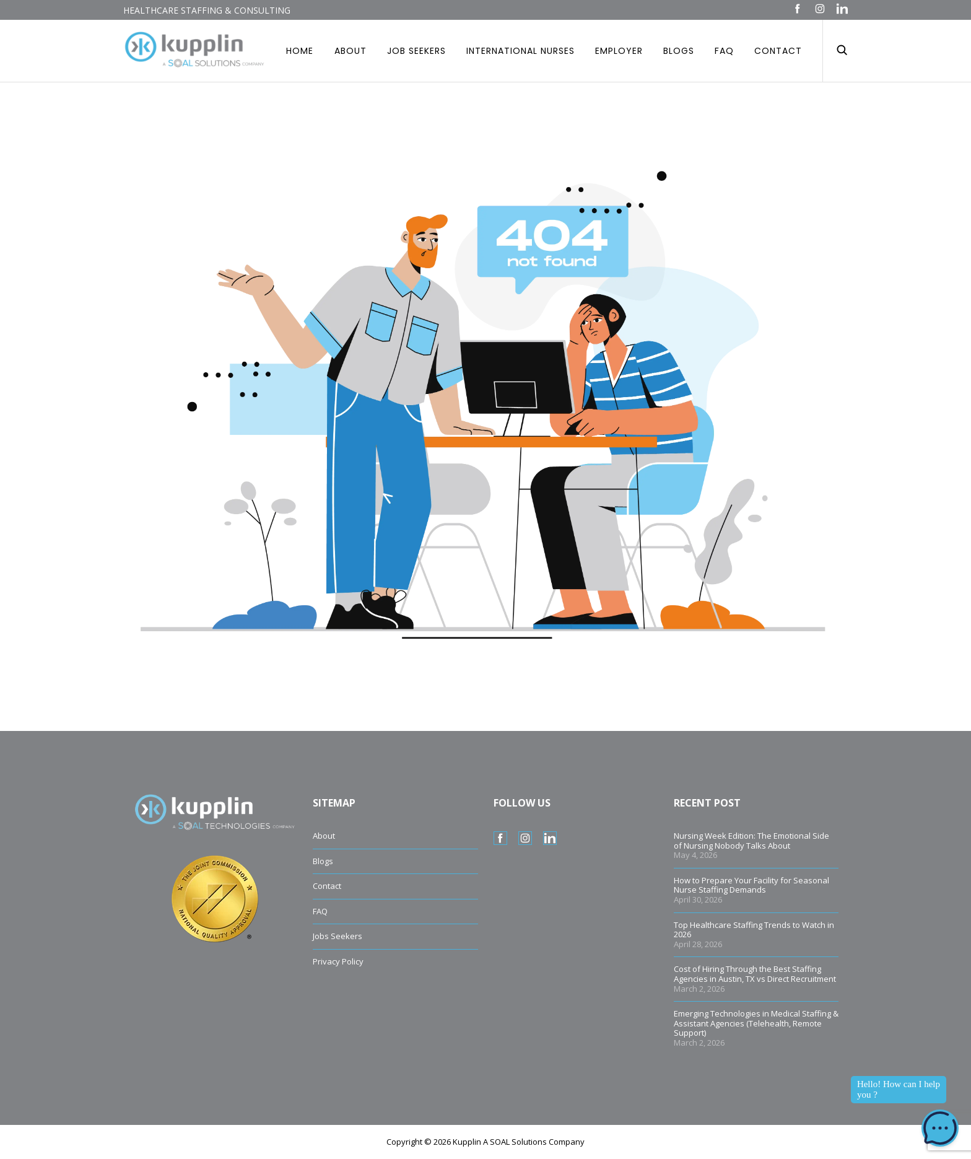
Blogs (678, 51)
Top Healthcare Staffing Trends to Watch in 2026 (754, 929)
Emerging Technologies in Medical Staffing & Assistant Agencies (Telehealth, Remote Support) (756, 1023)
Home (299, 51)
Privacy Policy (338, 961)
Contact (778, 51)
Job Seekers (416, 51)
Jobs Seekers (337, 936)
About (350, 51)
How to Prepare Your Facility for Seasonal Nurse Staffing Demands (751, 885)
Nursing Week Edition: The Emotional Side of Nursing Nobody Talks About (751, 840)
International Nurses (520, 51)
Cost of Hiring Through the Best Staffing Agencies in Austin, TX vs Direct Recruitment (755, 973)
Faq (724, 51)
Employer (619, 51)
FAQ (320, 911)
